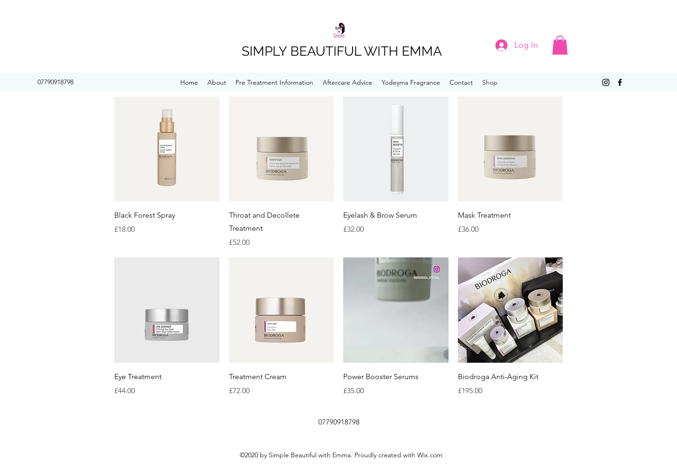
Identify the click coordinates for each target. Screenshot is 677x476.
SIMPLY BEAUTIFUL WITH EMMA (342, 51)
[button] (560, 45)
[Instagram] (606, 82)
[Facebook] (620, 82)
